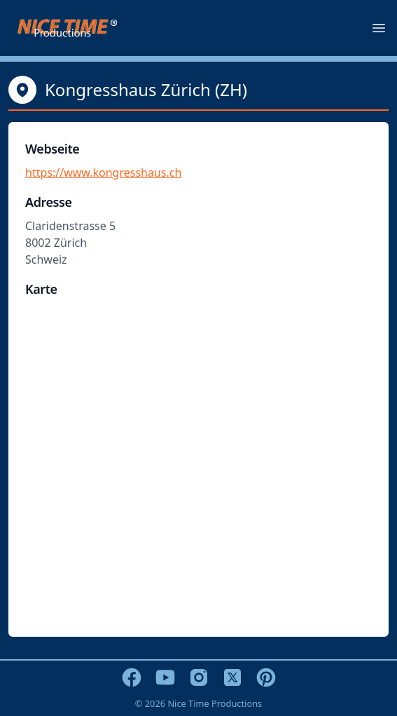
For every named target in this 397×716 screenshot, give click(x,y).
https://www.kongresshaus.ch (103, 172)
